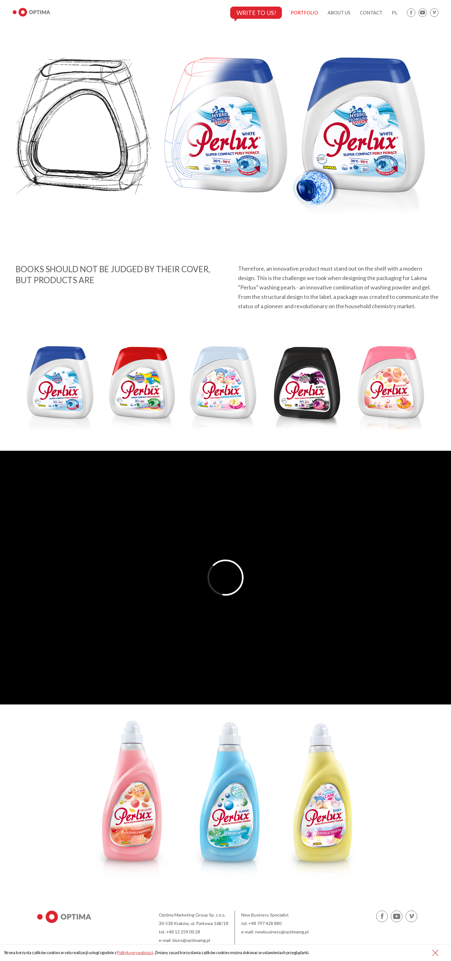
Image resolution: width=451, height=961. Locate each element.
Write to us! (254, 12)
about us (339, 12)
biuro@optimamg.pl (191, 940)
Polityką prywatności (135, 952)
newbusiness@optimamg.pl (281, 931)
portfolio (304, 12)
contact (371, 12)
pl (394, 12)
